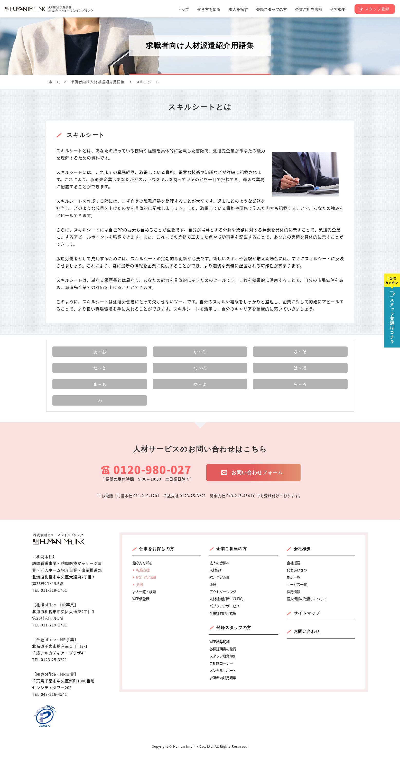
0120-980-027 (152, 475)
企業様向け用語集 (222, 618)
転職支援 (143, 575)
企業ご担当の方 (231, 554)
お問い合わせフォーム (261, 478)
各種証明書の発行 (222, 654)
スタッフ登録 (377, 9)
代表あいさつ (297, 575)
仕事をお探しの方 (156, 554)
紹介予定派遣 (146, 582)
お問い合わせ (307, 637)
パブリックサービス (224, 611)
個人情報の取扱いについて (307, 604)
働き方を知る (142, 568)
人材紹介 (216, 575)
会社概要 (302, 554)
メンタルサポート (222, 675)
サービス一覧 (297, 589)
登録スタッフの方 (233, 633)
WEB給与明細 (219, 647)
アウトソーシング (222, 596)
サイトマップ (307, 618)
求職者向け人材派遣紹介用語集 (98, 81)
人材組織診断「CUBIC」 (227, 604)
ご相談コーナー (221, 668)
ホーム (54, 81)
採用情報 (293, 596)
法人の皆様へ (219, 568)
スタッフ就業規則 (222, 661)
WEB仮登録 (140, 604)
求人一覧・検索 (144, 596)
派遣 (139, 589)
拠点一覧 (293, 582)
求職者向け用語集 (222, 683)
